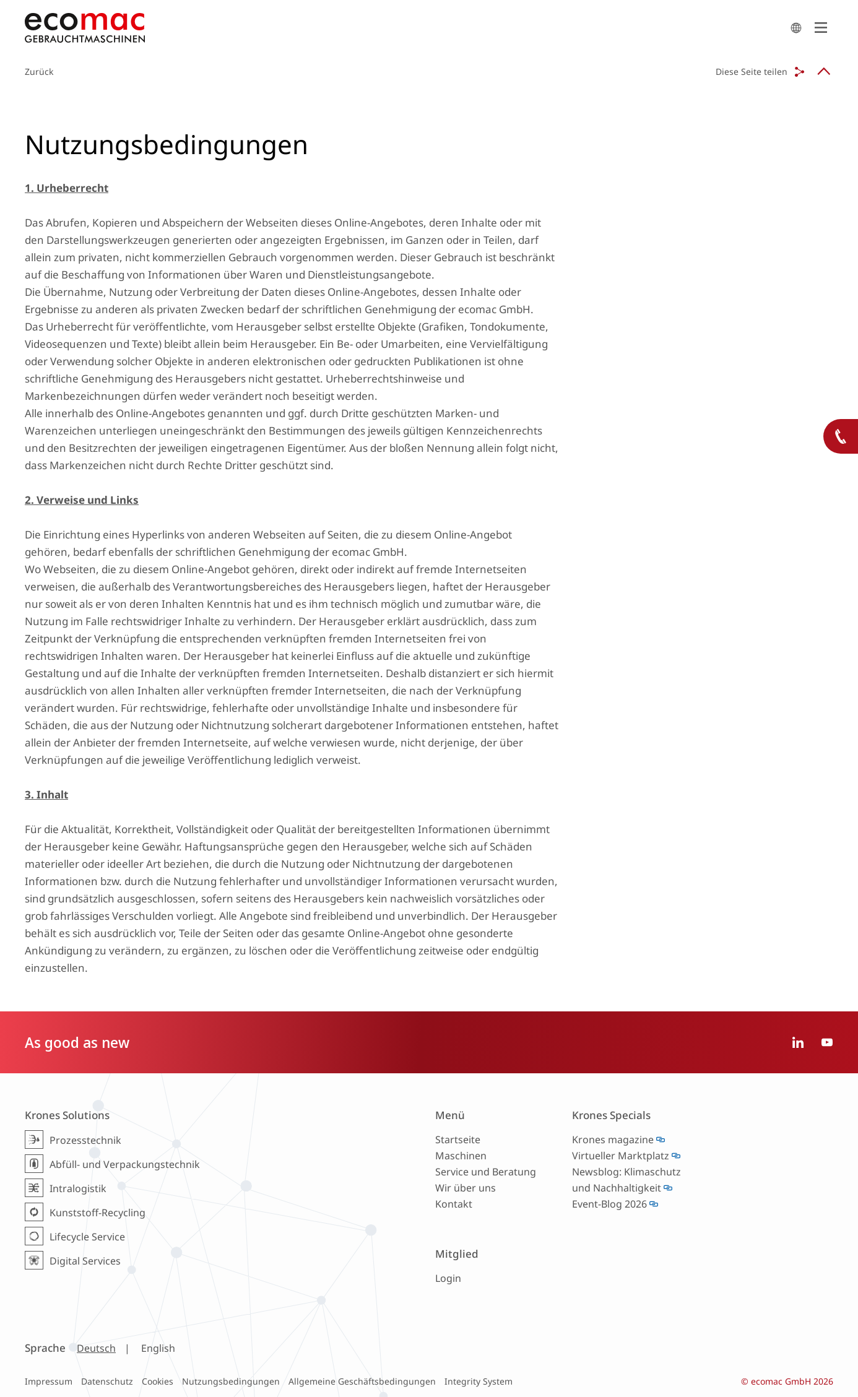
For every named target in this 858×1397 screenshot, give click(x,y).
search (796, 27)
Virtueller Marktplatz (620, 1155)
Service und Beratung (485, 1172)
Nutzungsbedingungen (231, 1381)
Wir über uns (465, 1188)
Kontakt (453, 1204)
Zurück (39, 71)
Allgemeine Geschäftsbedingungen (362, 1381)
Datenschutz (107, 1381)
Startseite (457, 1139)
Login (448, 1278)
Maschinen (461, 1155)
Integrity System (478, 1381)
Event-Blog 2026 (609, 1204)
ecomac (404, 28)
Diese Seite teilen (751, 71)
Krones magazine (613, 1139)
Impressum (48, 1381)
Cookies (157, 1381)
